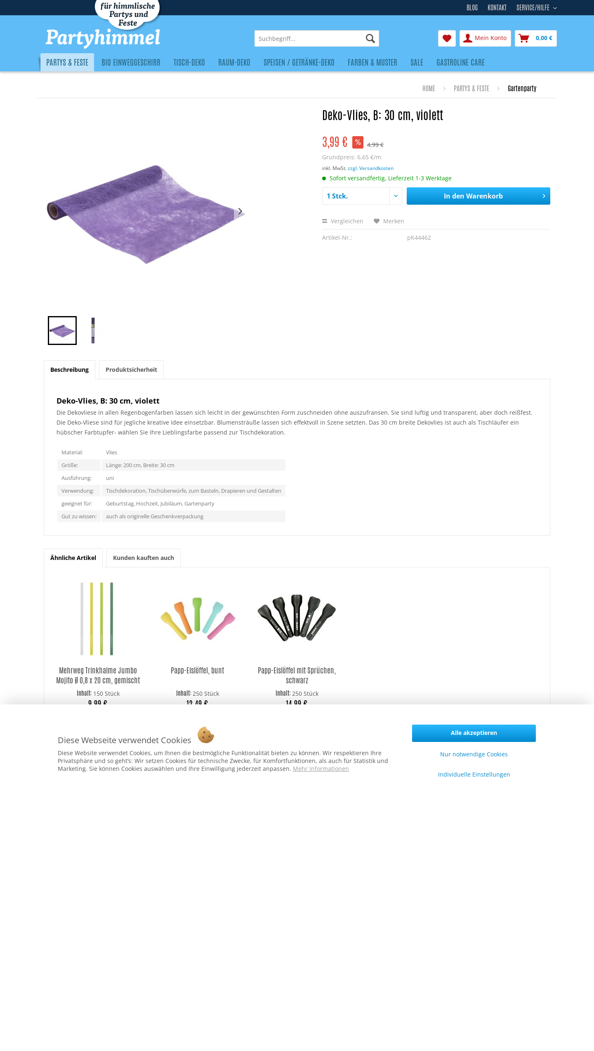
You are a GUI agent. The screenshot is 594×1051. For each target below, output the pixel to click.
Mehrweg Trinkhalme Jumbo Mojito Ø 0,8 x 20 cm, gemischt (98, 675)
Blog (472, 7)
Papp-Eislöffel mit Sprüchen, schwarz (297, 675)
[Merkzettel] (447, 38)
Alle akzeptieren (474, 733)
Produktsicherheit (131, 369)
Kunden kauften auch (143, 558)
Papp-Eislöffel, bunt (197, 670)
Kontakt (497, 7)
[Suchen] (370, 38)
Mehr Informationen (321, 768)
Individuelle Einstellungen (474, 774)
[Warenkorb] (536, 38)
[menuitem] (317, 38)
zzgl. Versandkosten (371, 168)
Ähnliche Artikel (73, 558)
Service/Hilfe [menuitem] (533, 6)
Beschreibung (69, 369)
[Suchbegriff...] (317, 38)
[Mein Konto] (485, 38)
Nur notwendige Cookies (474, 754)
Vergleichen (342, 221)
